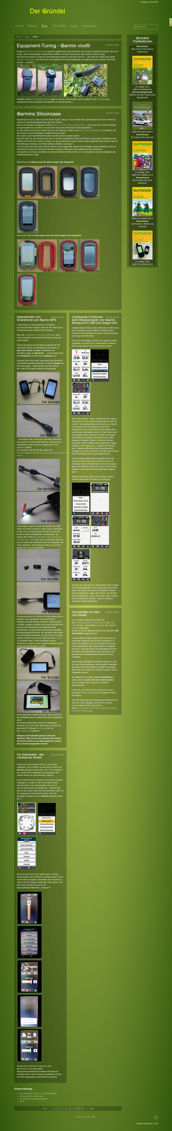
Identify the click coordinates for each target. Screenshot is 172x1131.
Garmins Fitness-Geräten (36, 51)
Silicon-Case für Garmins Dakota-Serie (68, 125)
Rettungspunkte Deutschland (31, 1096)
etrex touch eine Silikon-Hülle (92, 130)
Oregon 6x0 (42, 1066)
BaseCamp (41, 728)
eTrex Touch (49, 770)
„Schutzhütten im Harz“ (94, 625)
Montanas (24, 1069)
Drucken (109, 45)
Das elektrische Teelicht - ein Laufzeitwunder (38, 1093)
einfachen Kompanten (26, 59)
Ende (91, 1108)
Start (44, 1108)
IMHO (21, 1101)
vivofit (99, 99)
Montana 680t (45, 764)
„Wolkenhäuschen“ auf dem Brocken (91, 623)
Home (18, 37)
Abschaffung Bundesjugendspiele (33, 1099)
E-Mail (116, 45)
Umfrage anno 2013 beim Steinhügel (40, 335)
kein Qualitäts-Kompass (41, 99)
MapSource (25, 731)
